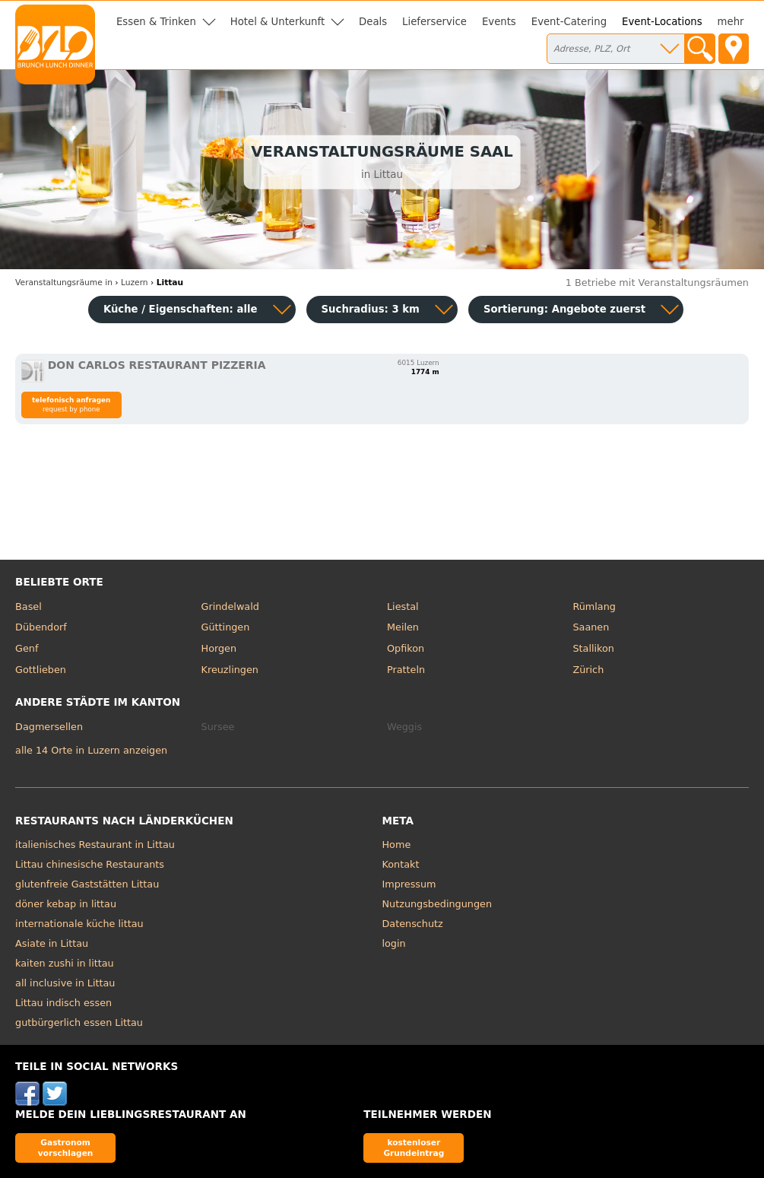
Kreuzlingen (229, 669)
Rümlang (593, 606)
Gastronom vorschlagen (66, 1147)
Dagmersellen (49, 726)
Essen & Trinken (156, 21)
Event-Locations (662, 21)
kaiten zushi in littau (64, 963)
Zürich (588, 669)
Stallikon (592, 648)
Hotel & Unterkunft (277, 21)
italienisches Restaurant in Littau (95, 844)
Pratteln (406, 669)
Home (396, 844)
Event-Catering (569, 21)
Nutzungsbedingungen (437, 904)
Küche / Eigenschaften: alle (180, 309)
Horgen (219, 648)
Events (499, 21)
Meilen (403, 627)
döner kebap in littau (65, 904)
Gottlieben (40, 669)
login (394, 943)
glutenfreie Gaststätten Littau (87, 884)
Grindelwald (230, 606)
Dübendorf (41, 627)
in (64, 282)
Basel (28, 606)
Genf (26, 648)
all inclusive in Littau (65, 983)
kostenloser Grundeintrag (413, 1147)
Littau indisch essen (63, 1002)
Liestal (403, 606)
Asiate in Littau (51, 943)
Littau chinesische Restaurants (89, 864)
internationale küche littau (79, 923)
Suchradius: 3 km (371, 309)
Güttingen (225, 627)
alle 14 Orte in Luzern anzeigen (91, 750)
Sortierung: (564, 309)
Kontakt (401, 864)
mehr (731, 21)
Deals (373, 21)
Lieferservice (434, 21)
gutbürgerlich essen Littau (79, 1022)
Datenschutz (412, 923)
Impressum (409, 884)
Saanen (590, 627)
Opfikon (405, 648)
